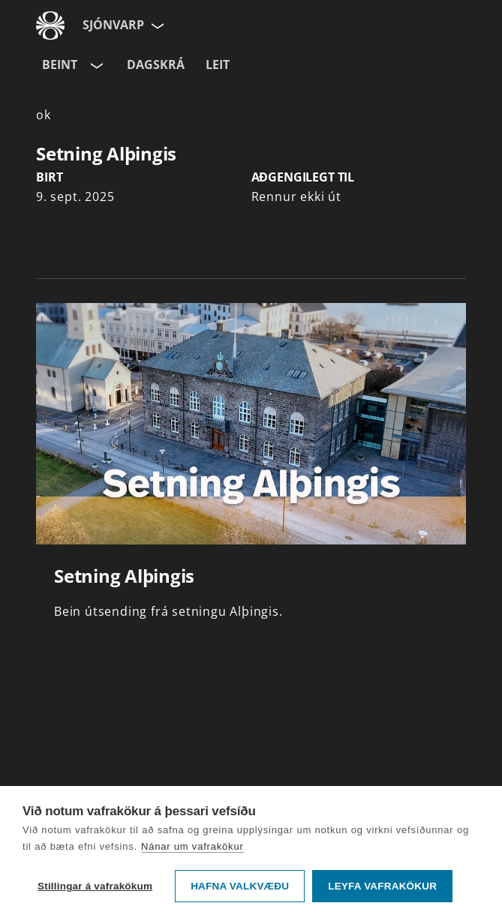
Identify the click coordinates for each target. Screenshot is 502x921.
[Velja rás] (95, 65)
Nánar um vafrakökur (192, 846)
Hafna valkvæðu (240, 886)
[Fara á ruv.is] (50, 25)
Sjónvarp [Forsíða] (113, 24)
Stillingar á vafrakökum (95, 886)
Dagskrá (156, 64)
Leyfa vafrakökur (382, 886)
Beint (59, 64)
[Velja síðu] (156, 25)
